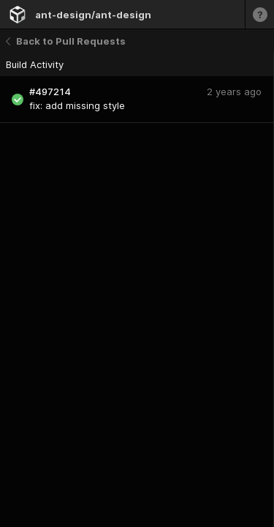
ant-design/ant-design (93, 14)
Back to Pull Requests (66, 41)
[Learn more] (259, 14)
